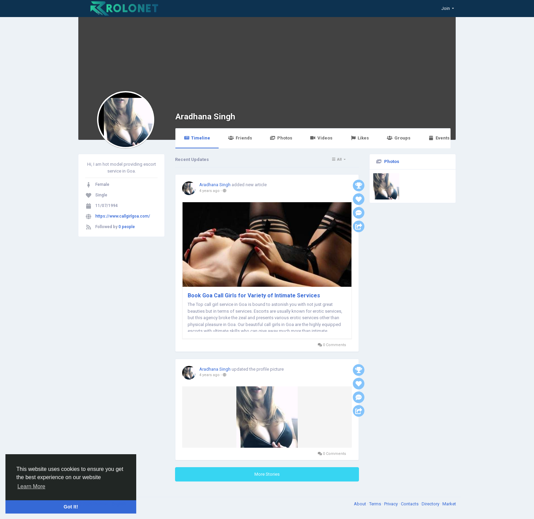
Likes (359, 137)
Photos (281, 137)
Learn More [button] (31, 486)
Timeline (197, 137)
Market (449, 503)
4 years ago (209, 191)
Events (439, 137)
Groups (398, 137)
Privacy (391, 503)
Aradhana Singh (205, 116)
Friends (240, 137)
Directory (431, 503)
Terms (375, 503)
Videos (321, 137)
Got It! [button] (71, 506)
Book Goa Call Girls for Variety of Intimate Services (254, 295)
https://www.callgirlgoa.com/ (122, 216)
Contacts (410, 503)
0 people (127, 226)
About (360, 503)
